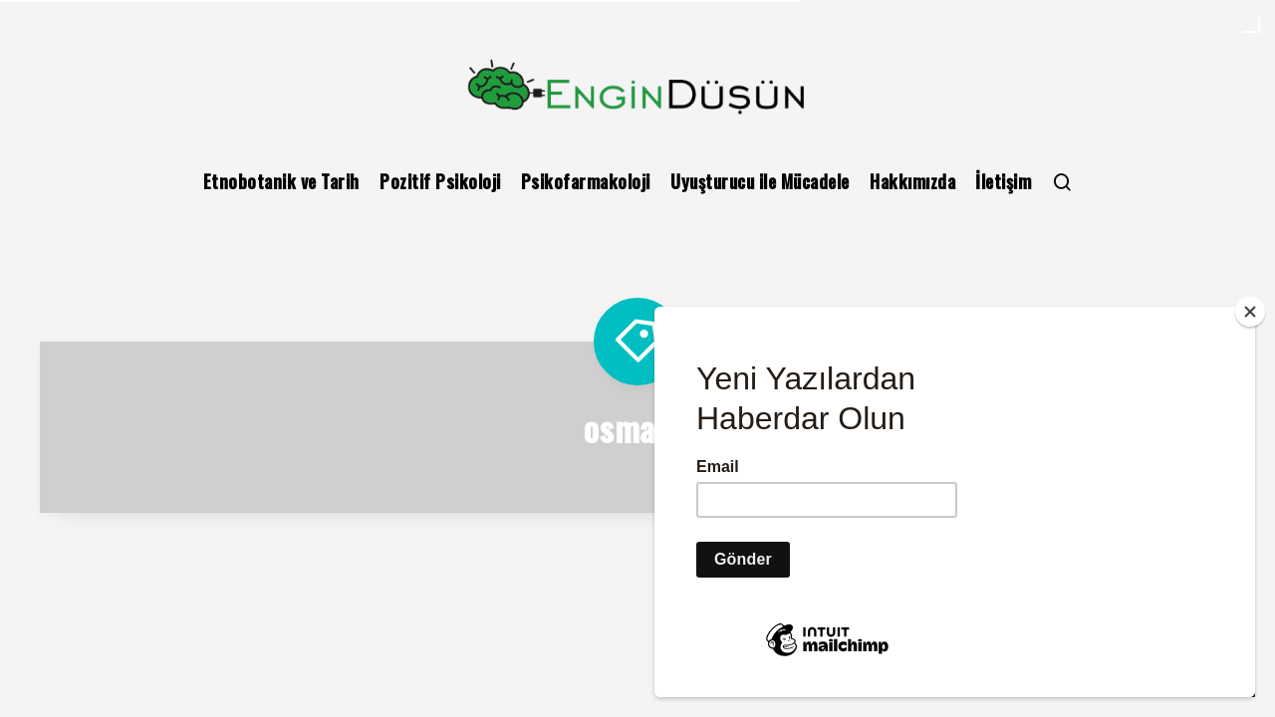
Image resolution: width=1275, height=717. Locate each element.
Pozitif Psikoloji (440, 181)
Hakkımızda (912, 181)
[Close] (1250, 336)
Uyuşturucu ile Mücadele (760, 181)
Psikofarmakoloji (585, 181)
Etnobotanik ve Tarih (281, 181)
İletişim (1003, 181)
